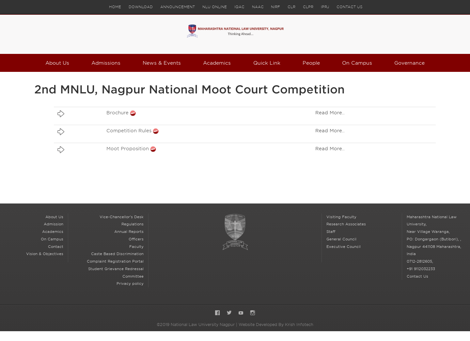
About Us (57, 63)
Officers (136, 239)
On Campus (357, 63)
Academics (217, 63)
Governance (409, 63)
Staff (330, 231)
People (311, 63)
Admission (53, 224)
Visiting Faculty (341, 217)
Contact (55, 246)
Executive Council (343, 246)
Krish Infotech (299, 324)
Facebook (217, 313)
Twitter (229, 313)
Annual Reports (129, 231)
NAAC (258, 7)
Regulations (132, 224)
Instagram (252, 313)
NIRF (275, 7)
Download (140, 7)
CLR (292, 7)
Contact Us (350, 7)
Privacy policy (130, 283)
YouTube (241, 313)
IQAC (239, 7)
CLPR (308, 7)
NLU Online (214, 7)
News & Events (162, 63)
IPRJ (325, 7)
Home (115, 7)
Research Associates (346, 224)
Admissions (106, 63)
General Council (341, 239)
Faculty (136, 246)
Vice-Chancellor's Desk (122, 217)
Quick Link (266, 63)
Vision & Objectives (44, 254)
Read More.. (330, 112)
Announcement (177, 7)
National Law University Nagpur (235, 232)
